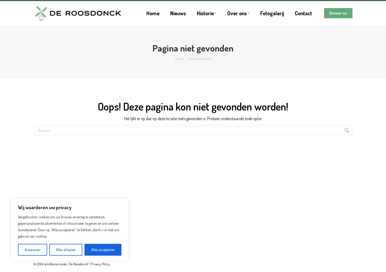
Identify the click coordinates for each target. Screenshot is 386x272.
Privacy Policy (100, 264)
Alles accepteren (103, 249)
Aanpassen (32, 249)
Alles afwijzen (66, 249)
